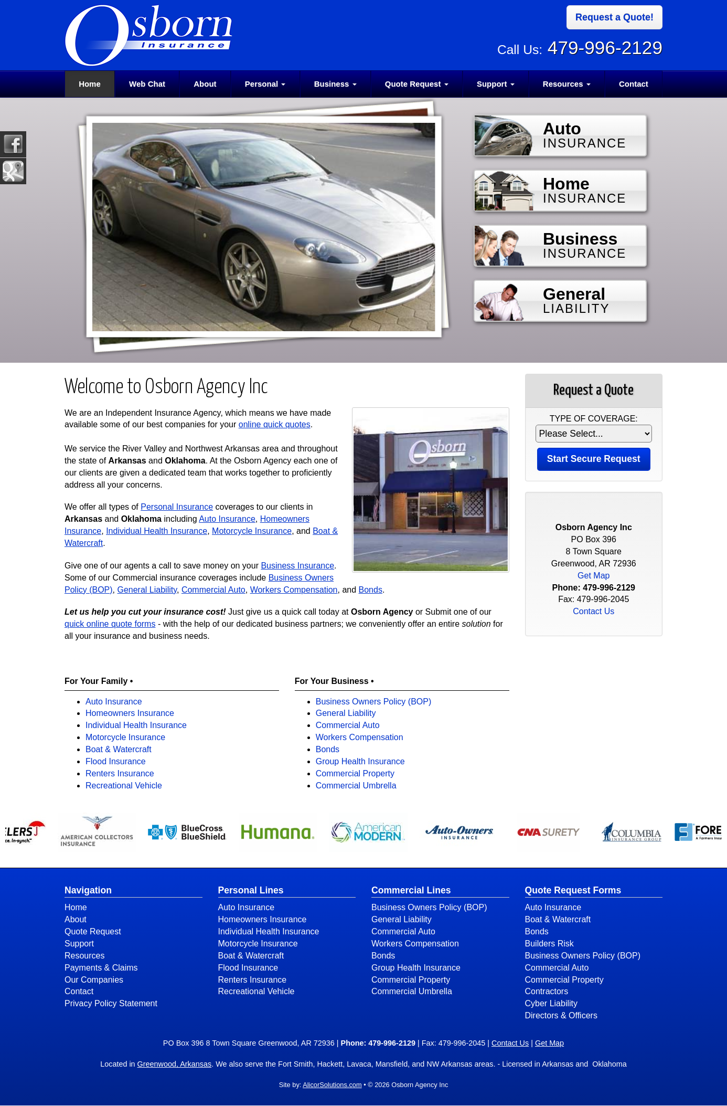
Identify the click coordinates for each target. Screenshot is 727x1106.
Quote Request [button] (416, 83)
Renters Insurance (119, 773)
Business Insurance (297, 565)
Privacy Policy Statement (111, 1003)
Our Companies (94, 979)
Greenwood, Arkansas (174, 1064)
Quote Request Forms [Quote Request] (573, 890)
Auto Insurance (227, 518)
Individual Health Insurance (156, 530)
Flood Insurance (115, 761)
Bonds (370, 589)
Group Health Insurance (360, 761)
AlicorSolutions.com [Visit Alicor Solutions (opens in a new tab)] (332, 1085)
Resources (84, 955)
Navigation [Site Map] (88, 890)
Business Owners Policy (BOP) (374, 701)
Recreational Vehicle (123, 785)
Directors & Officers (561, 1015)
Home (90, 83)
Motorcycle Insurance (252, 530)
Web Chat (147, 83)
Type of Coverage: (594, 418)
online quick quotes (275, 424)
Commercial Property (355, 773)
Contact (633, 83)
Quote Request (93, 931)
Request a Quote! (614, 17)
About (205, 83)
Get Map (594, 575)
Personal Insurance (177, 506)
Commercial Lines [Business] (411, 890)
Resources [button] (567, 83)
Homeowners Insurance (129, 713)
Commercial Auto (213, 589)
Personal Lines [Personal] (251, 890)
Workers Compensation (294, 589)
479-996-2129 (605, 47)
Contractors (547, 991)
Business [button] (335, 83)
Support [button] (496, 83)
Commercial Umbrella (356, 785)
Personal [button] (265, 83)
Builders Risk (549, 943)
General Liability (147, 589)
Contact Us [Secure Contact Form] (593, 611)
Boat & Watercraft (118, 749)
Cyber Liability (551, 1003)
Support (79, 943)
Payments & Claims (101, 967)
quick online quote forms (110, 623)
